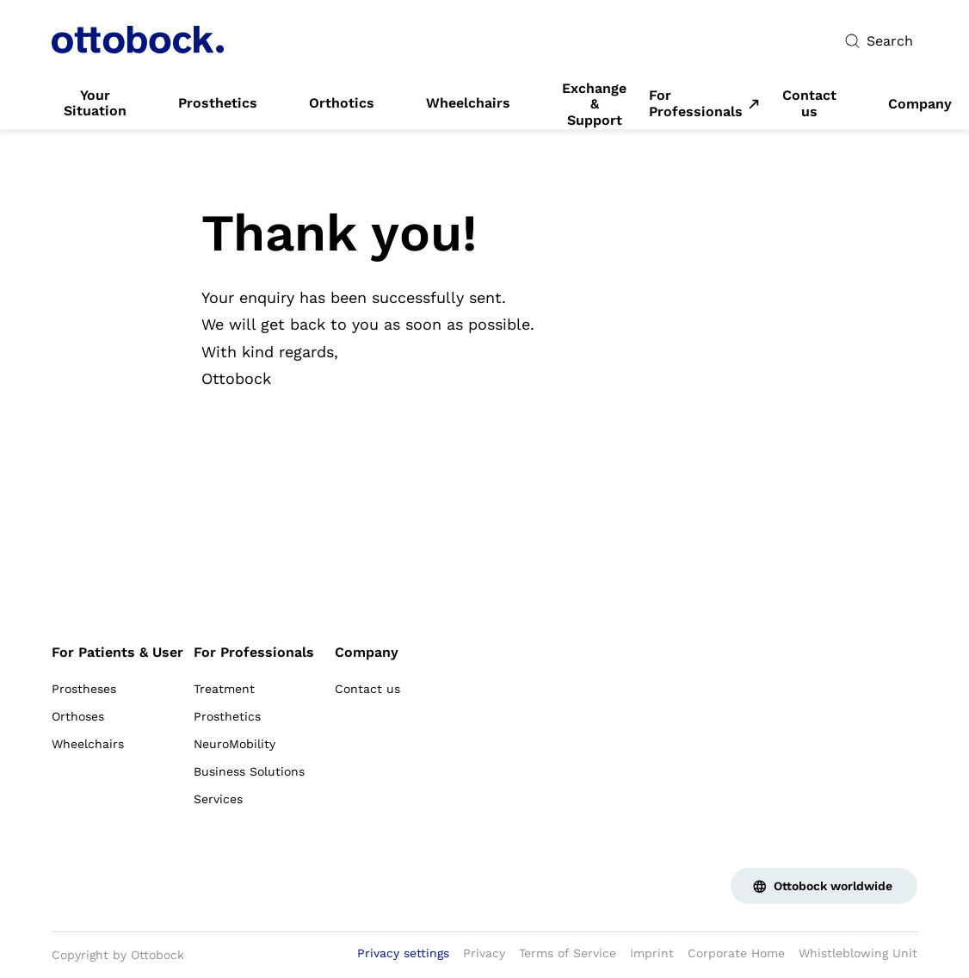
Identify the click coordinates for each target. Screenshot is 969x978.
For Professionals (696, 103)
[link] (95, 103)
